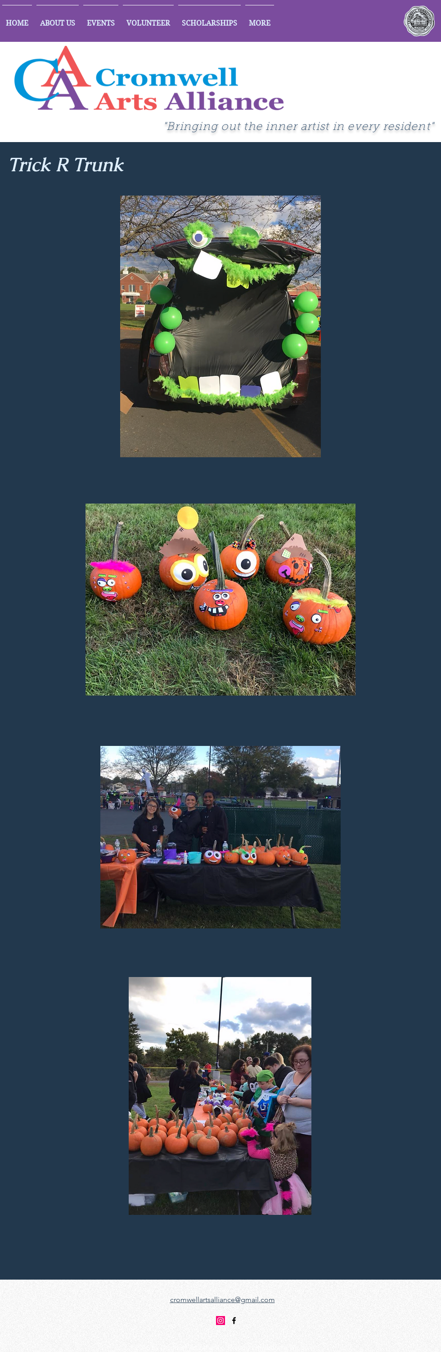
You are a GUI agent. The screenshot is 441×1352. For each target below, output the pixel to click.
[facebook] (234, 1320)
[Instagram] (220, 1320)
